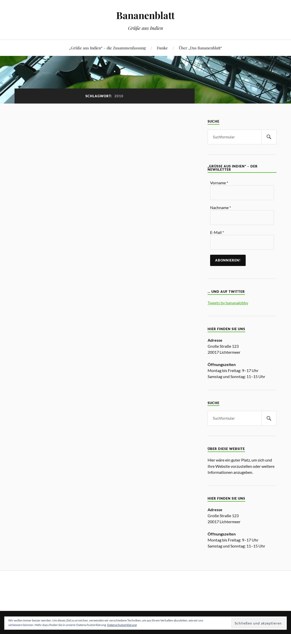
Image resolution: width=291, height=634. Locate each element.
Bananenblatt (145, 15)
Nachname (220, 207)
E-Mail (217, 232)
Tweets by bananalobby (228, 302)
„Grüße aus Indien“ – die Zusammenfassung (107, 47)
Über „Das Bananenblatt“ (200, 47)
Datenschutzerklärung (122, 625)
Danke (162, 47)
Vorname (219, 182)
